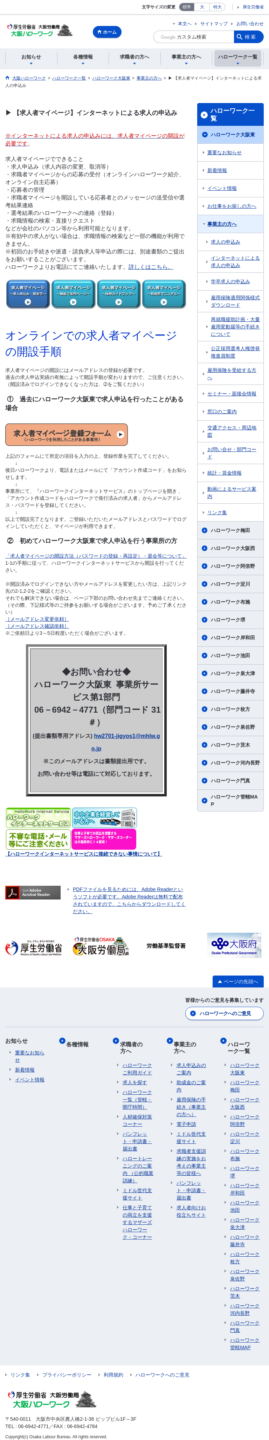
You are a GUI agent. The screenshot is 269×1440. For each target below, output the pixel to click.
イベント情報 (222, 189)
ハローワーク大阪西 (233, 549)
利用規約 (113, 1369)
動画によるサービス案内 (231, 493)
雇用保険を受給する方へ (231, 374)
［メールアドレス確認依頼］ (37, 627)
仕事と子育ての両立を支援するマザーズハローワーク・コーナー (137, 1216)
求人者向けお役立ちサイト (191, 1205)
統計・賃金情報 (224, 474)
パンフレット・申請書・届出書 (137, 1135)
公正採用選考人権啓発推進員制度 (235, 353)
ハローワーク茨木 (230, 746)
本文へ (185, 23)
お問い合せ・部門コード (231, 454)
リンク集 (217, 513)
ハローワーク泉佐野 (233, 728)
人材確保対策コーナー (137, 1114)
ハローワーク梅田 (230, 531)
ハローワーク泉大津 (233, 674)
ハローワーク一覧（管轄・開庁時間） (137, 1094)
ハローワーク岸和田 (233, 638)
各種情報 (80, 1041)
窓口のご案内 (222, 412)
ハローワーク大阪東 (233, 135)
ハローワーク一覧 (233, 115)
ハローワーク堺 (228, 621)
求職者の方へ (137, 1044)
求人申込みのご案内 (191, 1063)
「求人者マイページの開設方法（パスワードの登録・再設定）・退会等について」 (96, 557)
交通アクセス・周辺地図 (231, 432)
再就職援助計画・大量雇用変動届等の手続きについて (235, 328)
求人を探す (135, 1076)
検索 (251, 37)
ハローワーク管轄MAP (234, 801)
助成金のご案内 (191, 1080)
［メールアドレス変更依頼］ (37, 620)
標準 (186, 7)
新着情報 (217, 171)
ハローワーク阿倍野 (233, 567)
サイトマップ (214, 23)
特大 (217, 7)
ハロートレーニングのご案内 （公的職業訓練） (138, 1163)
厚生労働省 (253, 7)
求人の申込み (225, 243)
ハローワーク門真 (230, 781)
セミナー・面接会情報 (231, 395)
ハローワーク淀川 (230, 585)
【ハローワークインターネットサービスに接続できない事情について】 (83, 855)
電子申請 (186, 1118)
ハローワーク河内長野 (235, 764)
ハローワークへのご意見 (225, 1013)
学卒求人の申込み (230, 282)
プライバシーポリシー (66, 1369)
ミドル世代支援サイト (137, 1188)
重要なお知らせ (224, 153)
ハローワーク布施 (230, 603)
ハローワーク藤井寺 (233, 692)
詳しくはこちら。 (151, 268)
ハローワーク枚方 (230, 710)
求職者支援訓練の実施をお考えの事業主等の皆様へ (191, 1156)
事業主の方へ (222, 225)
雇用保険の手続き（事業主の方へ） (191, 1101)
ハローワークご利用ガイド (137, 1063)
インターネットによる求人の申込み (235, 262)
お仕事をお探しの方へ (231, 207)
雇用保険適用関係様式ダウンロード (235, 302)
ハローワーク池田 (230, 656)
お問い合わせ (250, 23)
